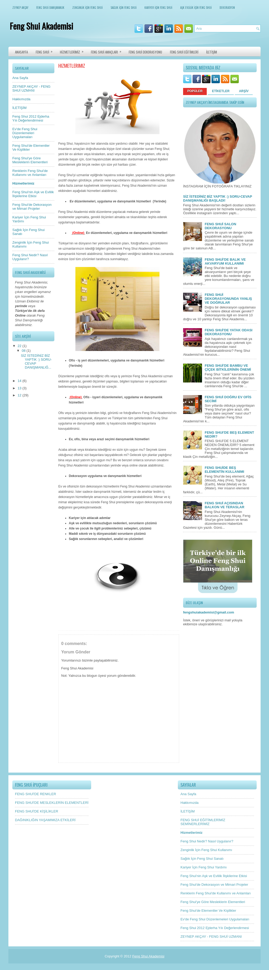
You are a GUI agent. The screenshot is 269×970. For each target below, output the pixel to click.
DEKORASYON (227, 8)
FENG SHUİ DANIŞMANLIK (50, 8)
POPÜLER (195, 91)
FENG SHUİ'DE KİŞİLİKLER (36, 811)
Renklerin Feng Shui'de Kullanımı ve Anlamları (30, 173)
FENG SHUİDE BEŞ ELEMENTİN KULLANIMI (224, 470)
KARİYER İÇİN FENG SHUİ (158, 8)
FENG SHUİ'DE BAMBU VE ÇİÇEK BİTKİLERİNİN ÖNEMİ (228, 367)
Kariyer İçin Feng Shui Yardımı (203, 867)
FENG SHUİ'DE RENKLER (35, 794)
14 (20, 381)
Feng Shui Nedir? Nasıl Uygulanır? (206, 841)
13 (20, 388)
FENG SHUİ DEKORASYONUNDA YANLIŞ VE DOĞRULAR (228, 299)
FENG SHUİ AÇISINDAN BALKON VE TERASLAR (224, 505)
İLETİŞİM (211, 52)
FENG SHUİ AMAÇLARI (108, 51)
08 (24, 351)
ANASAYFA (21, 52)
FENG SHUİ (46, 51)
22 (20, 346)
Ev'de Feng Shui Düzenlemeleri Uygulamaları (24, 133)
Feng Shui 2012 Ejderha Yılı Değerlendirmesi (30, 118)
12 (20, 395)
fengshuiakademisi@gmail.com (208, 612)
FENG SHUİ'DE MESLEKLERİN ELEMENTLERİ (52, 803)
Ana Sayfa (20, 78)
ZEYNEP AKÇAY (20, 8)
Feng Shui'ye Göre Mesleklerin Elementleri (30, 160)
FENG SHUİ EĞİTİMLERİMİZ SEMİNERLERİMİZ (202, 822)
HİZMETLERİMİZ (73, 51)
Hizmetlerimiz (23, 183)
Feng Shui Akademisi (41, 26)
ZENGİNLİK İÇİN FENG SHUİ (87, 8)
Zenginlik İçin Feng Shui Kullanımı (206, 850)
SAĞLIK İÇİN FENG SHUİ (124, 8)
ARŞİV (244, 91)
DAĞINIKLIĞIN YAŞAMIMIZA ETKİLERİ (45, 820)
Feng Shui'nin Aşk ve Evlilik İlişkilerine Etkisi (33, 194)
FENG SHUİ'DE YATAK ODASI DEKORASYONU (228, 332)
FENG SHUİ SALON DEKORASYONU (220, 226)
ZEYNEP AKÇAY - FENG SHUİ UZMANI (31, 88)
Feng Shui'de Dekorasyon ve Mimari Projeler (31, 207)
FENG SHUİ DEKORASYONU (145, 52)
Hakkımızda (21, 99)
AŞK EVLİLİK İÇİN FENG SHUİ (196, 8)
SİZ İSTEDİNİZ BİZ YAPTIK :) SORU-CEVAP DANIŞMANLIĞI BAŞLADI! (217, 198)
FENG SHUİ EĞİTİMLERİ (184, 52)
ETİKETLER (221, 91)
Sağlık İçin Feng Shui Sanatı (202, 859)
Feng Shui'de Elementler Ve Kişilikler (208, 911)
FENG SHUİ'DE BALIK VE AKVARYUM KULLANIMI (225, 261)
